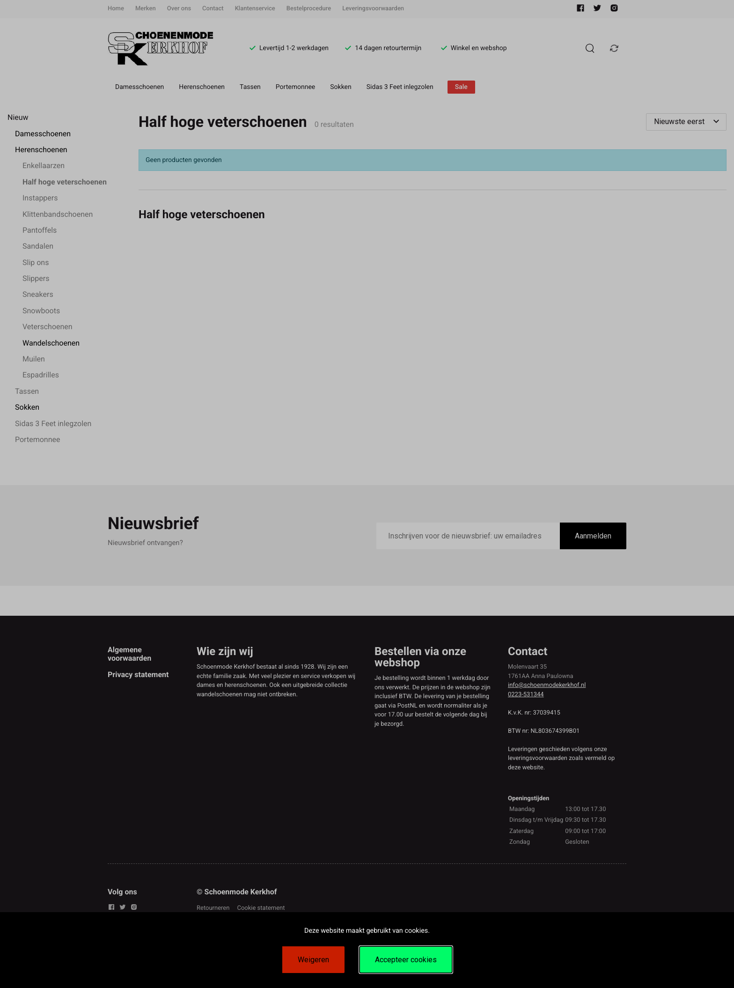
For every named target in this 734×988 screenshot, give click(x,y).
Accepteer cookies (406, 959)
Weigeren (313, 959)
